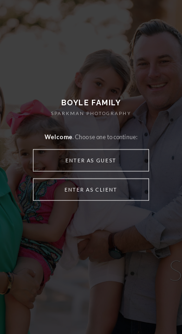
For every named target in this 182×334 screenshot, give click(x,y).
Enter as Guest (91, 160)
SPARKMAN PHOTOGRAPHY (91, 113)
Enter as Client (91, 189)
